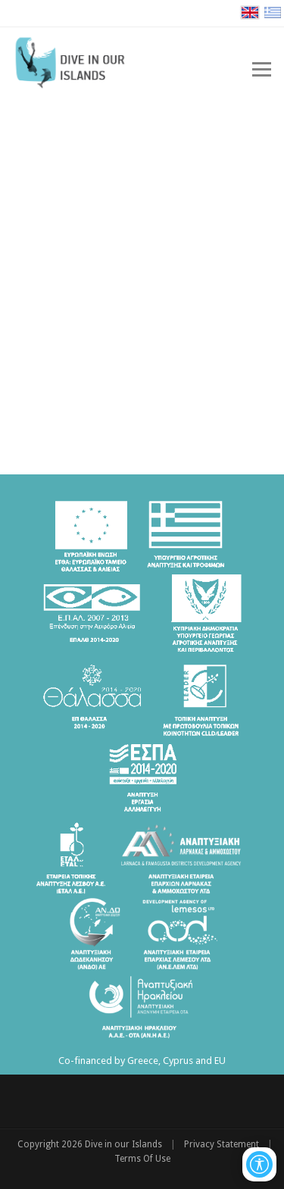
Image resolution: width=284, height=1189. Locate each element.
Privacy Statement (221, 1144)
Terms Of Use (142, 1158)
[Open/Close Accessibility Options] (259, 1164)
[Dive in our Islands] (76, 60)
